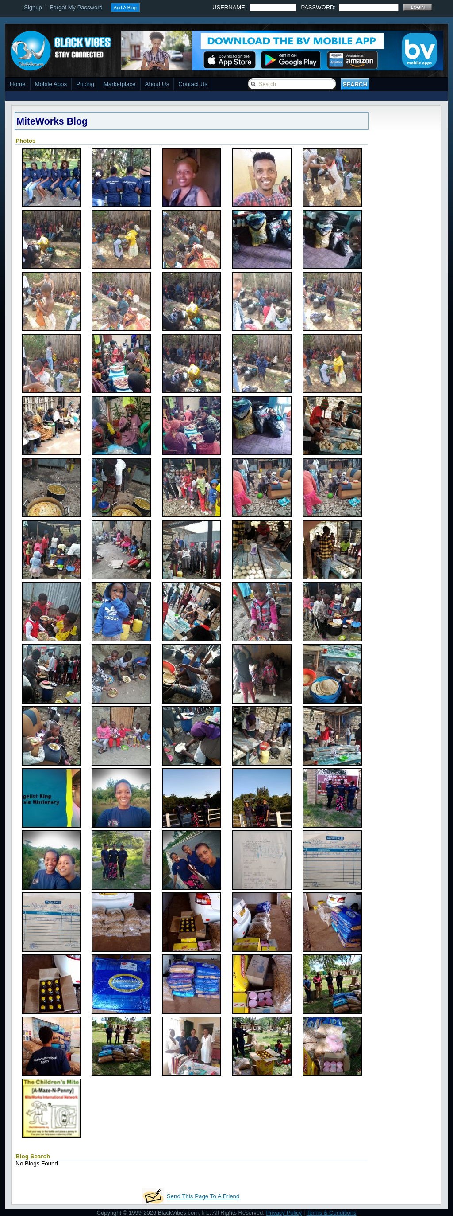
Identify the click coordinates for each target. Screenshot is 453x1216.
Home (18, 84)
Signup (33, 7)
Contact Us (192, 84)
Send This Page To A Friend (203, 1196)
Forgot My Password (76, 7)
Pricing (85, 84)
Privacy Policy (284, 1212)
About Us (157, 84)
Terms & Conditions (332, 1212)
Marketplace (120, 84)
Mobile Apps (51, 84)
